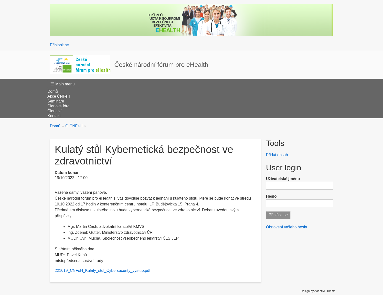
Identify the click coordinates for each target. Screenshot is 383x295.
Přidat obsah (277, 155)
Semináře (55, 101)
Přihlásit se (59, 45)
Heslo (271, 196)
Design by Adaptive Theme (318, 291)
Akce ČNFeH (58, 96)
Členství (54, 111)
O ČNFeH (74, 126)
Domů (52, 91)
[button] (63, 84)
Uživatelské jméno (283, 179)
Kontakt (54, 116)
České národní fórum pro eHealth (161, 64)
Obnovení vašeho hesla (286, 227)
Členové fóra (58, 106)
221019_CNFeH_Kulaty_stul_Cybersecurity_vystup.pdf (102, 270)
